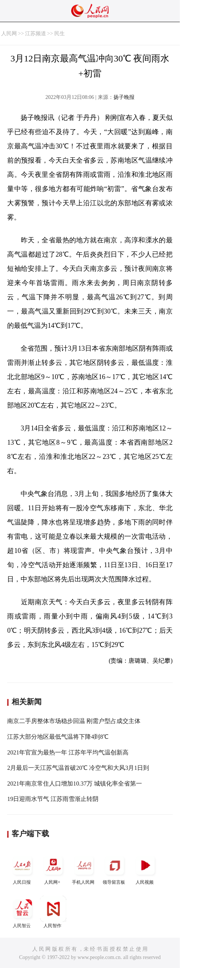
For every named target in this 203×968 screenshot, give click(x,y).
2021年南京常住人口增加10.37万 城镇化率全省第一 (74, 783)
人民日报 (22, 868)
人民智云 (22, 912)
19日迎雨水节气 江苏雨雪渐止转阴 (53, 799)
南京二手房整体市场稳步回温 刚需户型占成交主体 (73, 721)
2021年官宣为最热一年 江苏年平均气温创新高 (67, 752)
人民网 (9, 33)
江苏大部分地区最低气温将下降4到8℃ (58, 736)
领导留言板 (115, 868)
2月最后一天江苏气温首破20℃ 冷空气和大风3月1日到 (78, 768)
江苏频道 (35, 33)
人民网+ (53, 868)
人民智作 (53, 912)
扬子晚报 (123, 97)
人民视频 (145, 868)
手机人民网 (84, 868)
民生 (59, 33)
